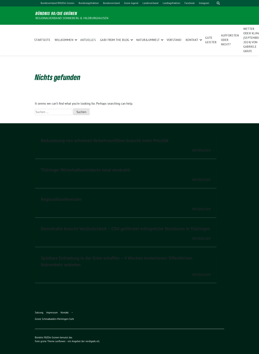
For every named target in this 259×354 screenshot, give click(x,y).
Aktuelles (88, 40)
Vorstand (174, 40)
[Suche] (213, 3)
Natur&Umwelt (148, 40)
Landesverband (150, 3)
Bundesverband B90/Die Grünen (57, 3)
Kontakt (192, 40)
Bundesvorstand (111, 3)
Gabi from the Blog (114, 40)
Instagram (204, 3)
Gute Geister (211, 40)
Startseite (42, 40)
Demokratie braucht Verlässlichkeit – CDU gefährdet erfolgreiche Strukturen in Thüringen (125, 228)
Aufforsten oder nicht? (230, 40)
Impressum (52, 312)
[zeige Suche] (218, 3)
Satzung (39, 312)
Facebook (190, 3)
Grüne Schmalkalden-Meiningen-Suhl (54, 318)
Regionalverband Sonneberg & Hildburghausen (72, 18)
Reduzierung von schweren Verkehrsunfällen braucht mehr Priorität (104, 140)
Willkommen (64, 40)
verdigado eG (92, 341)
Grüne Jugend (131, 3)
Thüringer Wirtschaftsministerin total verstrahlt (85, 170)
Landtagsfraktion (171, 3)
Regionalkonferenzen (61, 199)
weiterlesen (201, 150)
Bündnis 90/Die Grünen (56, 13)
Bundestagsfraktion (89, 3)
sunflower (60, 341)
